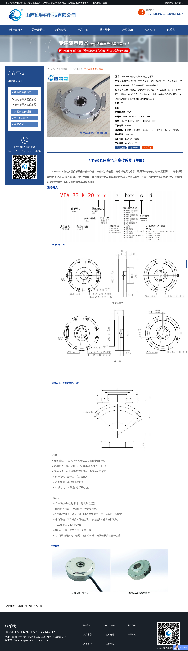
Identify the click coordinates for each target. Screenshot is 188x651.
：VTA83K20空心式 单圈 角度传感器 (134, 76)
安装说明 (121, 147)
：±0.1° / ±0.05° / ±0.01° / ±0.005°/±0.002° (135, 121)
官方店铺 (147, 147)
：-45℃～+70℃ (126, 143)
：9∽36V (123, 125)
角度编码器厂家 (33, 606)
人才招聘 (149, 29)
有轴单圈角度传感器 (25, 104)
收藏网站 (169, 3)
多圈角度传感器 (22, 111)
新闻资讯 (60, 29)
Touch (20, 606)
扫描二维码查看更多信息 (168, 635)
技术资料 (105, 29)
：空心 (123, 112)
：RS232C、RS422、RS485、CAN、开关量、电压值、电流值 (147, 130)
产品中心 (83, 29)
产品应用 (127, 29)
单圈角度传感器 (22, 92)
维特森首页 (16, 29)
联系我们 (179, 3)
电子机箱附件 (21, 117)
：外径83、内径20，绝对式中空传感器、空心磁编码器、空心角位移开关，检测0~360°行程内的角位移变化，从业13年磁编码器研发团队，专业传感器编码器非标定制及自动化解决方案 (148, 94)
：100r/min (124, 134)
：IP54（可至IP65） (128, 139)
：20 (119, 108)
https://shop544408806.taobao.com (31, 640)
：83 (119, 103)
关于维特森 (38, 29)
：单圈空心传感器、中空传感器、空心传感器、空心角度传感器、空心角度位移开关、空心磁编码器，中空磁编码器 (148, 83)
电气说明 (134, 147)
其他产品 (18, 124)
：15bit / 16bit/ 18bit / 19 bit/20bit (132, 117)
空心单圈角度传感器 (25, 99)
